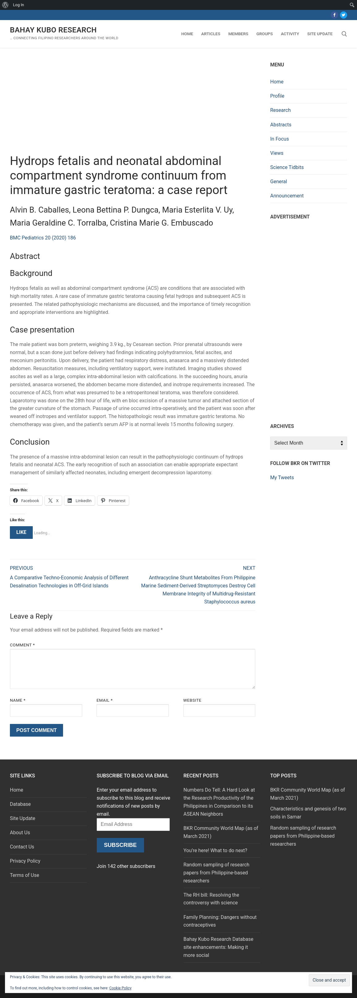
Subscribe (120, 845)
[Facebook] (334, 15)
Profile (277, 96)
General (278, 181)
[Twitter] (343, 15)
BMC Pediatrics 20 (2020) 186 (43, 238)
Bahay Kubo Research (53, 30)
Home (276, 82)
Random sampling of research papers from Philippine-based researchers (216, 873)
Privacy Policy (25, 861)
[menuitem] (5, 5)
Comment (22, 644)
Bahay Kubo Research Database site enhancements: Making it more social (218, 947)
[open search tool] (344, 34)
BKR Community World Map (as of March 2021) (221, 832)
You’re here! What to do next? (215, 850)
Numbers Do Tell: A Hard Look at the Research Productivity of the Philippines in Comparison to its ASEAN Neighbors (219, 802)
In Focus (279, 139)
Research (280, 110)
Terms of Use (24, 875)
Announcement (287, 196)
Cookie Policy (120, 988)
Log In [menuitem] (18, 4)
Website (192, 700)
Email (104, 700)
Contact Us (22, 847)
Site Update (22, 818)
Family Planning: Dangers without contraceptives (220, 921)
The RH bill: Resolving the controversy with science (211, 899)
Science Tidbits (287, 167)
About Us (20, 832)
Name (18, 700)
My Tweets (282, 477)
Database (20, 804)
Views (276, 153)
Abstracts (280, 125)
